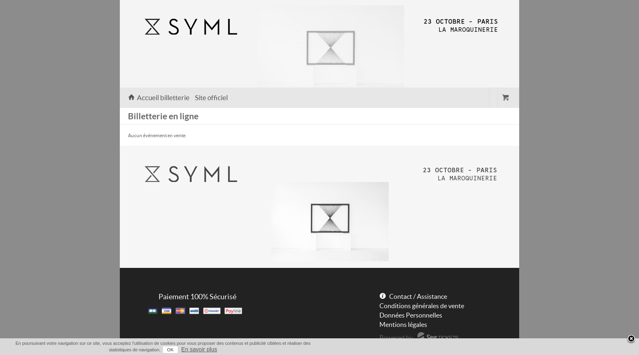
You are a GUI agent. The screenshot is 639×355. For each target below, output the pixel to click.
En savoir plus (199, 349)
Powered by (396, 337)
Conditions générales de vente (421, 305)
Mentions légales (403, 324)
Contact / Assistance (418, 296)
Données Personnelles (410, 315)
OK (170, 349)
